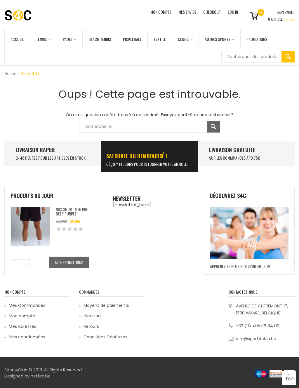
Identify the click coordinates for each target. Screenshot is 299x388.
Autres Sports (219, 39)
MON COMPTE (160, 12)
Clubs (185, 39)
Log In (233, 12)
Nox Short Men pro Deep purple (72, 211)
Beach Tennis (99, 39)
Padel (70, 39)
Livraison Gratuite (232, 150)
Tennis (43, 39)
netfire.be (41, 376)
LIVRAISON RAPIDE (35, 150)
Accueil (17, 39)
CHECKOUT (212, 12)
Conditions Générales (105, 337)
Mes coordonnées (27, 337)
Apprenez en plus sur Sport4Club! (240, 266)
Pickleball (132, 39)
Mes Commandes (27, 305)
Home (10, 73)
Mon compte (22, 316)
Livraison (92, 316)
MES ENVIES (187, 12)
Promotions (256, 39)
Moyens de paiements (106, 305)
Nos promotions (69, 262)
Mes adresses (22, 326)
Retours (91, 326)
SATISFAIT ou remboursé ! (136, 156)
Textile (160, 39)
